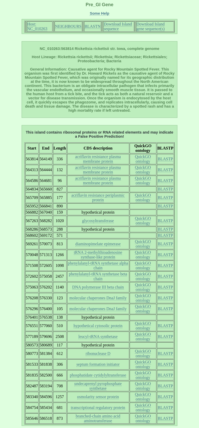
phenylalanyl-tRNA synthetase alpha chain (98, 265)
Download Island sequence (118, 26)
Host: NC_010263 (37, 26)
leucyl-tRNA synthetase (97, 336)
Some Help (99, 13)
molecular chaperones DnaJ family (98, 298)
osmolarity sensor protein (98, 397)
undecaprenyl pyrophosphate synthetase (98, 385)
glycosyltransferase (98, 221)
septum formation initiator (98, 364)
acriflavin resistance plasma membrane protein (98, 158)
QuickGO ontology (143, 158)
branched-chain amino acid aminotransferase (98, 418)
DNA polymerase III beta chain (98, 287)
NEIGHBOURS (68, 26)
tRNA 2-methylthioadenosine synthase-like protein (98, 254)
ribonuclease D (98, 353)
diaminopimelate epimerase (98, 244)
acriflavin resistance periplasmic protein (98, 197)
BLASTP (165, 159)
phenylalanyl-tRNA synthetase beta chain (98, 276)
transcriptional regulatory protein (98, 407)
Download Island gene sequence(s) (151, 26)
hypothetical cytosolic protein (98, 326)
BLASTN (93, 26)
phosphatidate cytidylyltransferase (98, 375)
